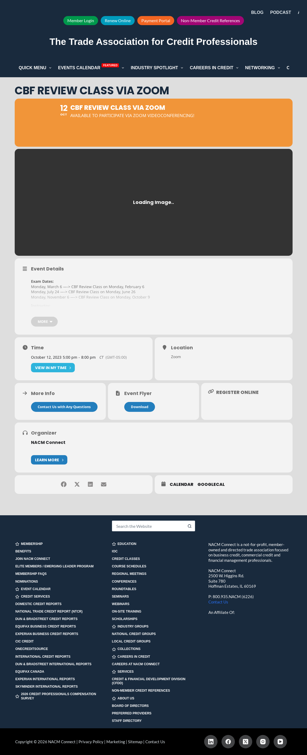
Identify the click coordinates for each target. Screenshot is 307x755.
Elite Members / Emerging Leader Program (54, 566)
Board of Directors (130, 706)
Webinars (120, 604)
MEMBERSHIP (28, 544)
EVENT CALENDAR (32, 589)
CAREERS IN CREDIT (131, 657)
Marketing (115, 741)
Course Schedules (129, 566)
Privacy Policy (91, 741)
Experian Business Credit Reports (46, 634)
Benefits (23, 551)
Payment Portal (155, 20)
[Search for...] (148, 526)
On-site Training (126, 611)
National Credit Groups (134, 634)
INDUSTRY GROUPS (130, 627)
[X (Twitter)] (245, 741)
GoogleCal (211, 484)
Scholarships (124, 619)
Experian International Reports (45, 679)
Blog (257, 12)
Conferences (124, 581)
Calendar (181, 484)
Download (139, 406)
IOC (115, 551)
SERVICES (123, 672)
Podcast (280, 12)
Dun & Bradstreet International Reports (53, 664)
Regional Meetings (129, 574)
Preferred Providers (131, 713)
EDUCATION (124, 544)
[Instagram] (263, 741)
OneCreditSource (31, 649)
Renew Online (118, 20)
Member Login (80, 20)
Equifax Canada (29, 671)
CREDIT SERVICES (32, 597)
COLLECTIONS (126, 649)
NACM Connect (48, 442)
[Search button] (189, 526)
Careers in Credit (215, 68)
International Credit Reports (42, 657)
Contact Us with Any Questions (64, 406)
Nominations (26, 581)
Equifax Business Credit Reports (45, 626)
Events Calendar (92, 67)
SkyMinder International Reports (46, 686)
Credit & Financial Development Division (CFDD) (148, 681)
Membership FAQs (30, 574)
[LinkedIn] (210, 741)
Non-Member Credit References (210, 20)
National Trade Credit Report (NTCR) (49, 611)
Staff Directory (127, 721)
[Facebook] (228, 741)
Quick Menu (36, 68)
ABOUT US (123, 698)
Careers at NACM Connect (136, 664)
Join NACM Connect (32, 559)
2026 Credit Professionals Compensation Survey (55, 696)
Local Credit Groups (131, 641)
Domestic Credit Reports (38, 604)
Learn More (49, 459)
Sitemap (135, 741)
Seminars (120, 596)
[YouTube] (280, 741)
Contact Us (218, 601)
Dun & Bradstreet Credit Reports (46, 619)
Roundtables (124, 589)
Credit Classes (126, 559)
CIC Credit (24, 641)
